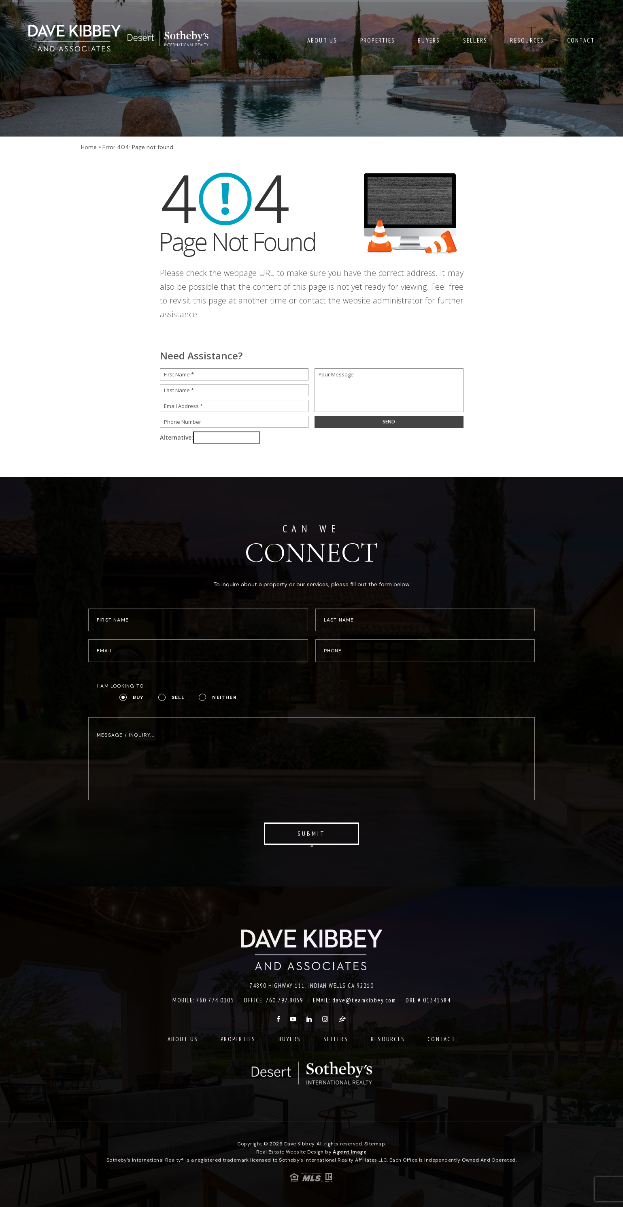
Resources (527, 40)
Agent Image (350, 1152)
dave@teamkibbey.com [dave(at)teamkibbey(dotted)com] (364, 1000)
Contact (581, 40)
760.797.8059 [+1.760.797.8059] (284, 1000)
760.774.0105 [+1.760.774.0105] (215, 1000)
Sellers (475, 40)
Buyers (429, 40)
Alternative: (176, 437)
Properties (377, 40)
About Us (322, 40)
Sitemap (374, 1144)
